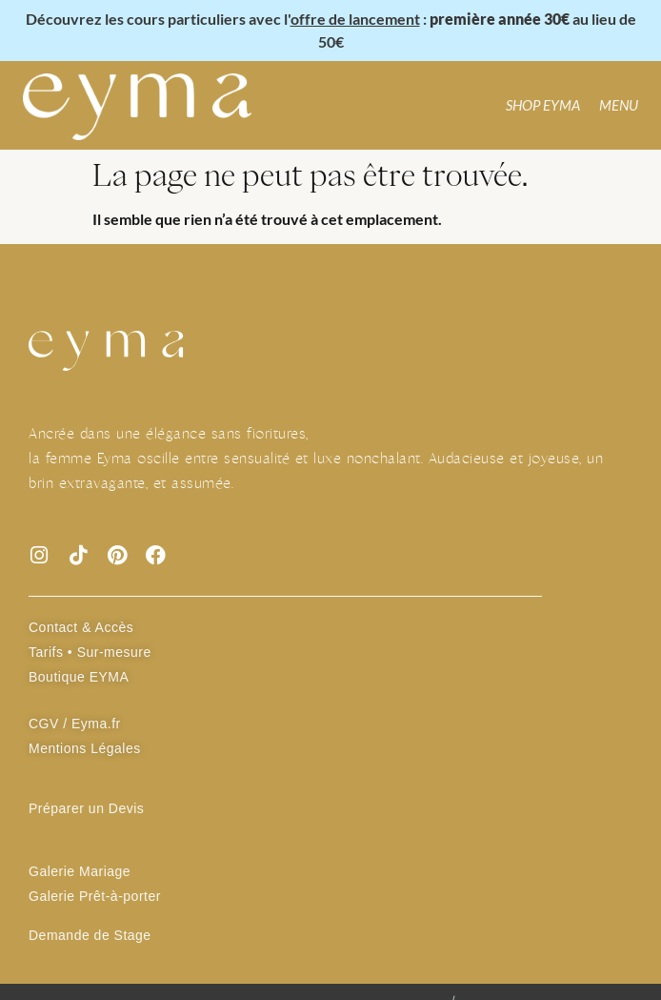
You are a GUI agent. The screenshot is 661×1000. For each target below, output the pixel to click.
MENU (618, 104)
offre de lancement (355, 19)
